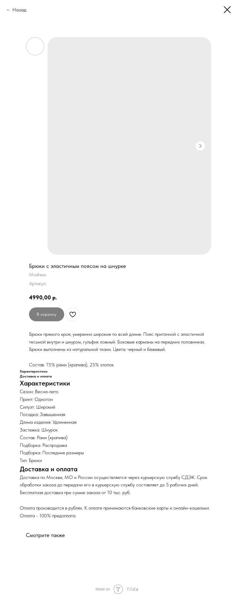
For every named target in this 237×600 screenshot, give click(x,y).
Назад (19, 10)
